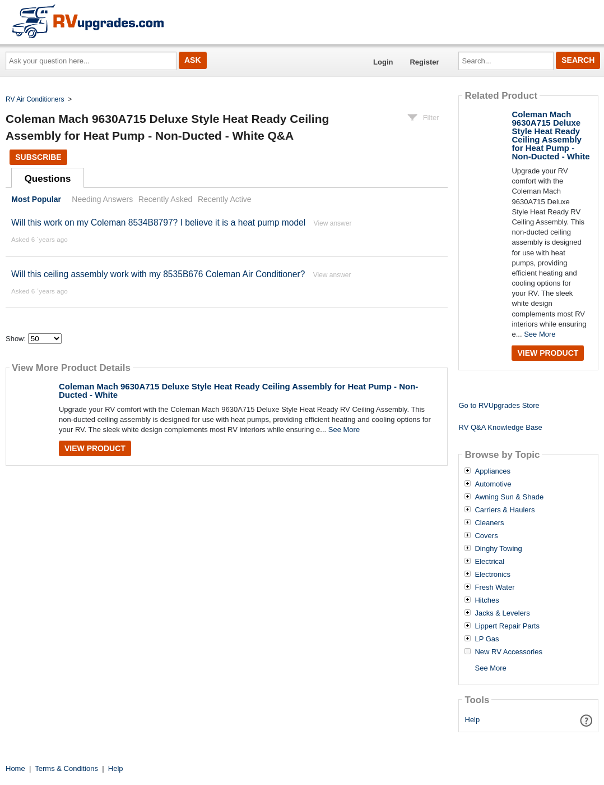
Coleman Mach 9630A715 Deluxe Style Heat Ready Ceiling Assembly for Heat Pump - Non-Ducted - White (238, 391)
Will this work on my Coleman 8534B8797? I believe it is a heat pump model (158, 222)
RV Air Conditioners (35, 99)
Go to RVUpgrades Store (498, 405)
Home (15, 768)
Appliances (492, 471)
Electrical (489, 562)
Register (424, 62)
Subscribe (38, 157)
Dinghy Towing (498, 549)
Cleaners (489, 523)
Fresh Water (494, 587)
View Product (95, 448)
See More (344, 429)
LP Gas (487, 639)
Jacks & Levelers (502, 613)
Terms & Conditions (66, 768)
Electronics (492, 575)
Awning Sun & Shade (509, 497)
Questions (48, 178)
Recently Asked (165, 199)
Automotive (493, 484)
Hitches (487, 600)
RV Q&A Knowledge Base (500, 427)
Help (472, 719)
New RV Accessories (508, 652)
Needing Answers (102, 199)
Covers (486, 536)
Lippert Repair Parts (507, 626)
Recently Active (225, 199)
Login (383, 62)
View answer (333, 223)
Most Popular (36, 199)
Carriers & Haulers (505, 510)
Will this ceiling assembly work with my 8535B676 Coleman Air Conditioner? (158, 274)
